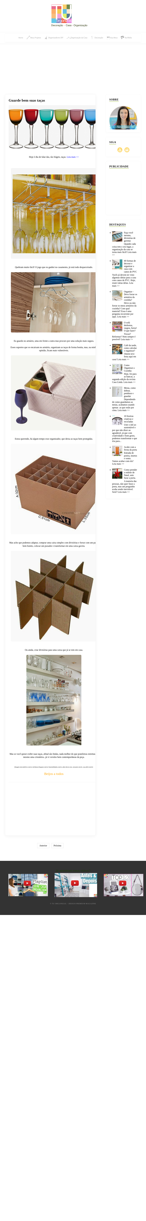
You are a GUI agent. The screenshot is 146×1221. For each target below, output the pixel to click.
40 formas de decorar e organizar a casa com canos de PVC (130, 266)
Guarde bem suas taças (27, 100)
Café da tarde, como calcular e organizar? (130, 348)
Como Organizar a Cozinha (129, 368)
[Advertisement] (73, 66)
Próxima (57, 845)
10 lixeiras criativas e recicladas (128, 419)
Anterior (43, 845)
